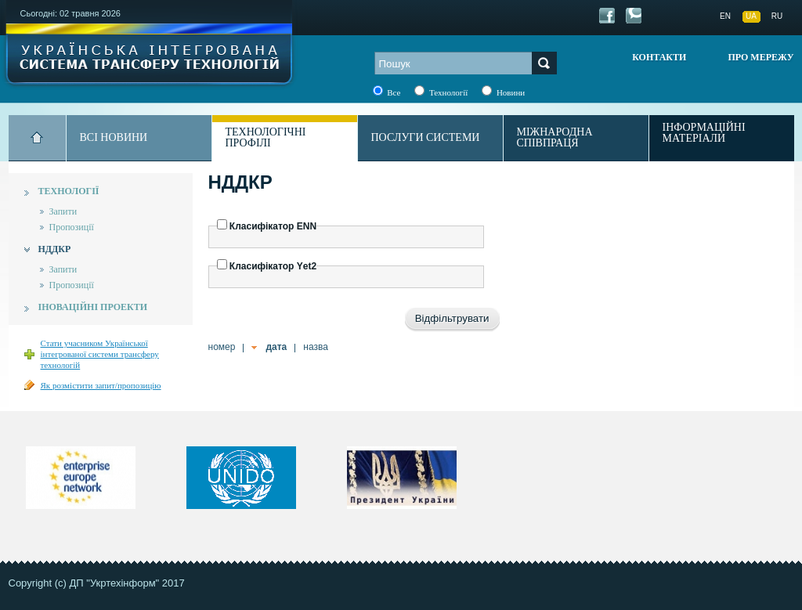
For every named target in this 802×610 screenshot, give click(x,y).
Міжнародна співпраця (555, 137)
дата (276, 346)
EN (725, 16)
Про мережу (760, 57)
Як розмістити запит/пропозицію (101, 385)
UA (751, 16)
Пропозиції (71, 227)
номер (222, 346)
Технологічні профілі (266, 137)
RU (776, 16)
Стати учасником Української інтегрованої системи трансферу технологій (100, 354)
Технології (68, 191)
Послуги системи (425, 137)
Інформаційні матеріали (704, 133)
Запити (63, 211)
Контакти (659, 57)
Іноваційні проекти (93, 306)
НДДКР (54, 249)
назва (315, 346)
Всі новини (114, 137)
